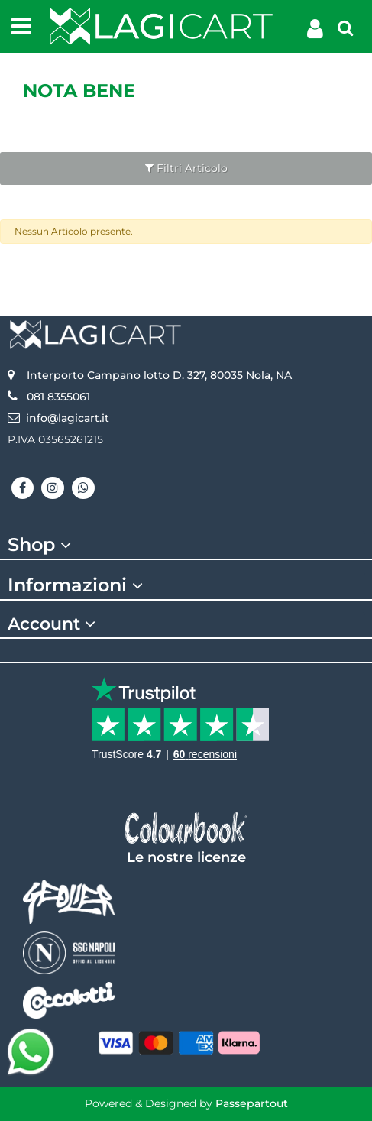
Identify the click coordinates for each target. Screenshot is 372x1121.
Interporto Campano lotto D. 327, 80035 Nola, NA (159, 375)
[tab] (186, 545)
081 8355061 (58, 396)
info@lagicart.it (67, 418)
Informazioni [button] (77, 585)
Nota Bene (79, 90)
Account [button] (54, 624)
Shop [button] (42, 545)
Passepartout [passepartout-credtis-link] (251, 1103)
